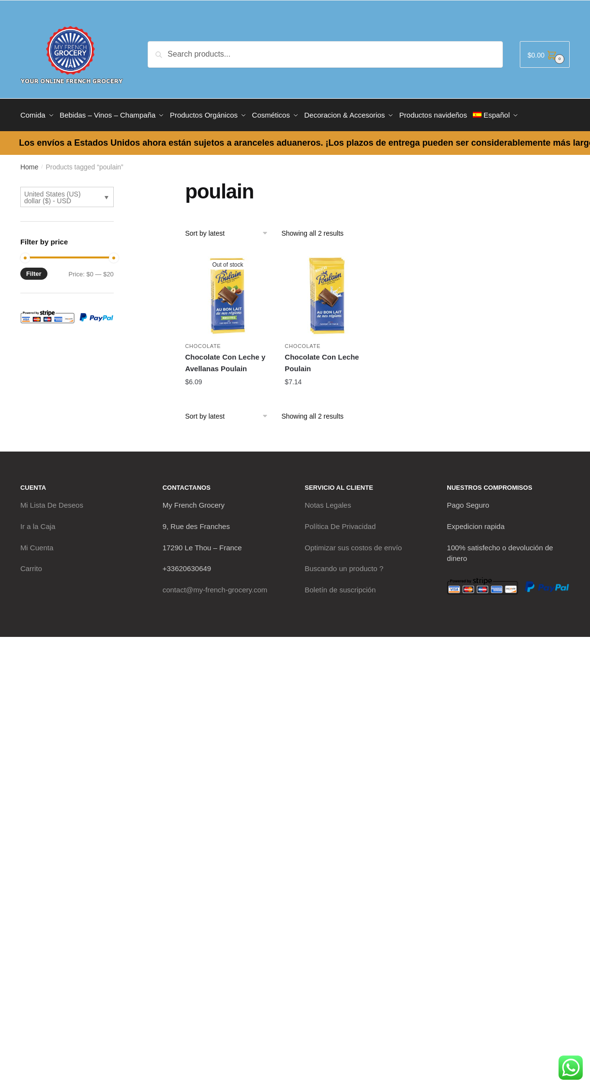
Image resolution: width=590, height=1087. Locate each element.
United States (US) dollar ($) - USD (52, 194)
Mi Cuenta (36, 544)
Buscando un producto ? (344, 565)
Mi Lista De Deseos (51, 502)
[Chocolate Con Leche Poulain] (327, 290)
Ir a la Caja (38, 523)
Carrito (31, 565)
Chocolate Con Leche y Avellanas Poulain (225, 359)
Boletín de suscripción (340, 586)
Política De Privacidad (340, 523)
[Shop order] (229, 230)
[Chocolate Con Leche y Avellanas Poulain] (227, 290)
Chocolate (203, 343)
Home (29, 163)
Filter (34, 270)
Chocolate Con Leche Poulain (322, 359)
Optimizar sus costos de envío (353, 544)
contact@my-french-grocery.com (215, 586)
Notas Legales (328, 502)
